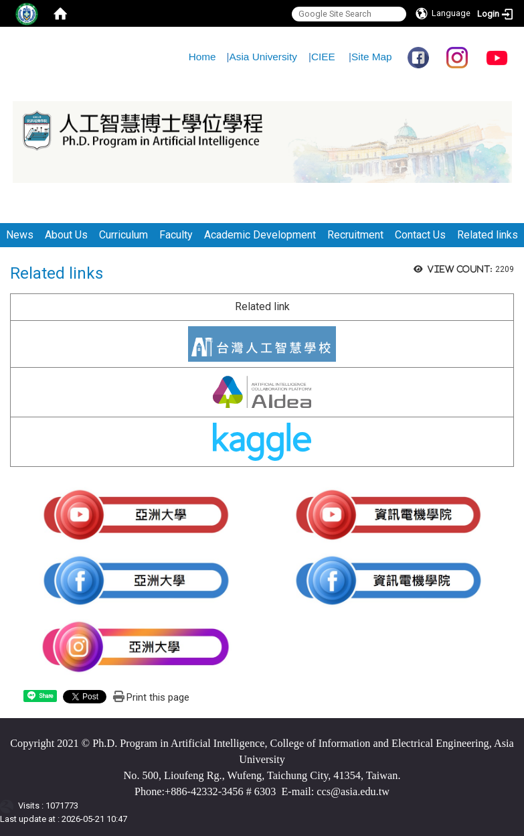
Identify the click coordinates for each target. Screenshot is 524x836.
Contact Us (420, 234)
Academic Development (260, 234)
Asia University (263, 56)
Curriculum (123, 234)
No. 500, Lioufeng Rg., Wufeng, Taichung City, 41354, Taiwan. (262, 776)
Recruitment (355, 234)
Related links (487, 234)
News (19, 234)
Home (202, 56)
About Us (66, 234)
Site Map (371, 56)
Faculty (176, 234)
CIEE (323, 56)
